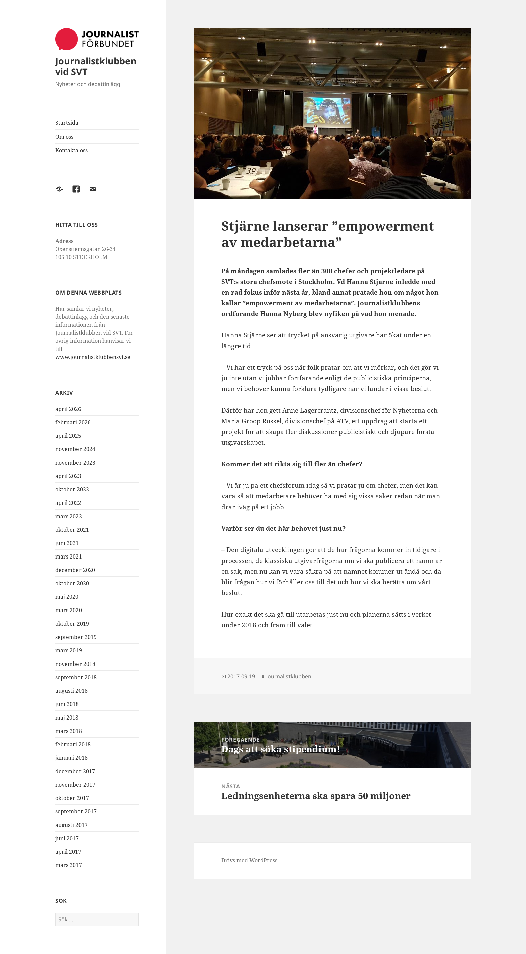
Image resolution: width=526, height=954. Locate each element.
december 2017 (75, 771)
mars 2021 (68, 556)
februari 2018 (73, 744)
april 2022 (68, 503)
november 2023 (75, 462)
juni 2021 (67, 543)
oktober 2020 (72, 583)
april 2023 (68, 476)
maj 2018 (66, 717)
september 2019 (76, 637)
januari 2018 (71, 757)
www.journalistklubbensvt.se (92, 357)
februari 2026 (73, 422)
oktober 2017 (72, 798)
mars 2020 (68, 610)
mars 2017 (68, 865)
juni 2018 (67, 704)
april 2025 (68, 435)
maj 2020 (66, 596)
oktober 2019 (72, 623)
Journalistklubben (288, 676)
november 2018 (75, 664)
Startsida (66, 122)
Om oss (64, 136)
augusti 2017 (71, 825)
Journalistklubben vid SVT (96, 66)
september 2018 (76, 677)
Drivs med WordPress (249, 860)
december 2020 (75, 570)
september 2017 (76, 811)
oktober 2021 (72, 529)
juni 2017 (67, 838)
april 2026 (68, 409)
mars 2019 (68, 650)
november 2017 (75, 784)
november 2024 (75, 449)
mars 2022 (68, 516)
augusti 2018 (71, 690)
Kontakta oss (71, 150)
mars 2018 (68, 731)
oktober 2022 (72, 489)
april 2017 (68, 851)
